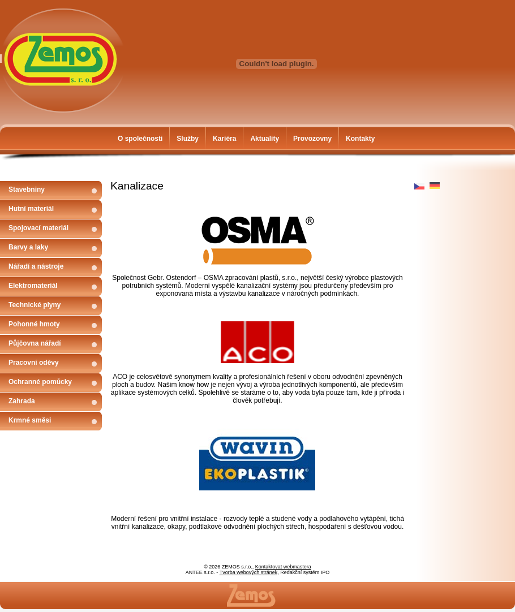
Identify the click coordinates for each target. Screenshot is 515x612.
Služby (188, 139)
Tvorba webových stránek (249, 572)
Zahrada (21, 401)
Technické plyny (34, 305)
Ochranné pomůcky (40, 382)
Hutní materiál (31, 209)
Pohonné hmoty (34, 324)
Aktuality (264, 139)
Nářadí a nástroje (35, 266)
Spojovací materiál (38, 228)
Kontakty (360, 139)
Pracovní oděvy (33, 363)
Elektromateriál (33, 286)
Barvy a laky (28, 247)
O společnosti (140, 139)
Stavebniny (26, 189)
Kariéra (224, 139)
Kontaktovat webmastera (283, 567)
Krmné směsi (29, 420)
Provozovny (312, 139)
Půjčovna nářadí (34, 343)
